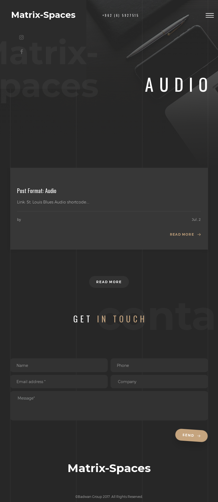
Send (192, 436)
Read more (182, 234)
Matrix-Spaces (43, 14)
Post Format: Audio (36, 190)
